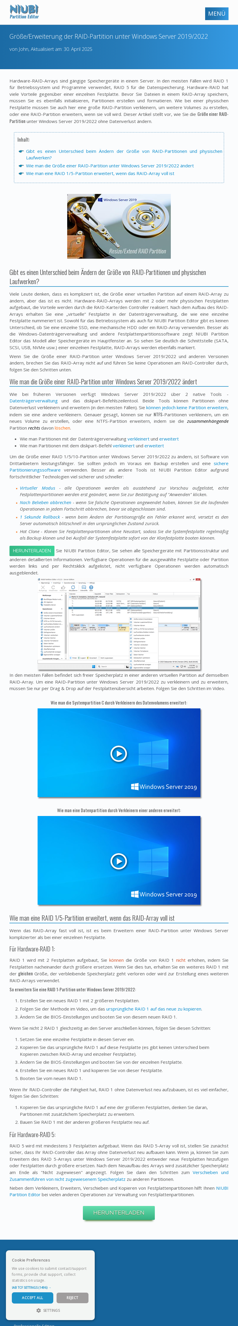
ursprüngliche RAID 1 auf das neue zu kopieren (153, 1009)
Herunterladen (32, 550)
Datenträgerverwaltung (33, 401)
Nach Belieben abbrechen (45, 502)
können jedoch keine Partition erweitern (186, 407)
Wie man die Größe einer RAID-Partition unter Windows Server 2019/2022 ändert (110, 166)
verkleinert (138, 439)
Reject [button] (72, 1297)
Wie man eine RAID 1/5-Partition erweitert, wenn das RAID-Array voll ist (100, 173)
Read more (56, 1280)
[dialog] (50, 1285)
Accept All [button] (32, 1297)
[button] (50, 1287)
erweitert (169, 439)
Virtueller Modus (37, 488)
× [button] (88, 1256)
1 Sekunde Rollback (40, 517)
